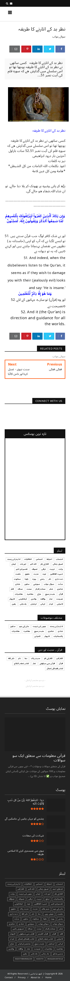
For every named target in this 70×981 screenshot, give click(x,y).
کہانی (60, 944)
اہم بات (47, 894)
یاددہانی (34, 954)
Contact (9, 977)
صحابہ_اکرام (50, 929)
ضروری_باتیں (18, 929)
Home (48, 977)
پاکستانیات (58, 899)
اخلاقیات (28, 884)
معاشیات (48, 949)
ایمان (38, 894)
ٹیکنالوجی (19, 904)
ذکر (33, 914)
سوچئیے (31, 924)
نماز (28, 949)
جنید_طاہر (45, 909)
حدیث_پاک (24, 909)
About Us (35, 977)
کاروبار (12, 934)
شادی (21, 924)
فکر (61, 934)
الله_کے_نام (59, 894)
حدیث (35, 909)
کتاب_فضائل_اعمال (26, 939)
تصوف (21, 899)
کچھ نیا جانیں (50, 14)
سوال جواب (58, 924)
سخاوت (35, 919)
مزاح (12, 944)
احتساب (59, 884)
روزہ (53, 919)
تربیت (39, 899)
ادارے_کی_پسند (13, 884)
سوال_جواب (58, 36)
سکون (26, 919)
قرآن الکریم (43, 934)
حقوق (13, 909)
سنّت (16, 919)
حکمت (60, 914)
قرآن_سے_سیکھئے (27, 934)
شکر (61, 929)
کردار (12, 939)
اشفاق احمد (57, 889)
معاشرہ (59, 949)
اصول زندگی (43, 889)
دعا (39, 914)
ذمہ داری (14, 914)
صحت (39, 929)
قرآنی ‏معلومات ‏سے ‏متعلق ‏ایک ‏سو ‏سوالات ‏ (39, 758)
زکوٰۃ (45, 919)
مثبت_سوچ (39, 944)
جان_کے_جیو (58, 909)
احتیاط (49, 884)
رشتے (60, 919)
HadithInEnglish (23, 959)
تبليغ (48, 899)
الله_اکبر (21, 889)
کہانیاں (51, 944)
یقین (25, 954)
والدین (11, 949)
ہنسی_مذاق (58, 954)
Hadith (39, 959)
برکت (12, 894)
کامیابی (60, 939)
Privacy (22, 977)
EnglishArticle (55, 959)
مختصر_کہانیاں (24, 944)
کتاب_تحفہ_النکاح (45, 939)
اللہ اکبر (31, 889)
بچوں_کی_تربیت (25, 894)
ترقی (30, 899)
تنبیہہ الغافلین (40, 904)
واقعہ (20, 949)
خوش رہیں (49, 914)
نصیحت (37, 949)
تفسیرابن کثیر (57, 904)
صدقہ (30, 929)
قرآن (54, 934)
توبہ (28, 904)
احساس (39, 884)
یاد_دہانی (45, 954)
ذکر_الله (25, 914)
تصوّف (12, 899)
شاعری (12, 924)
